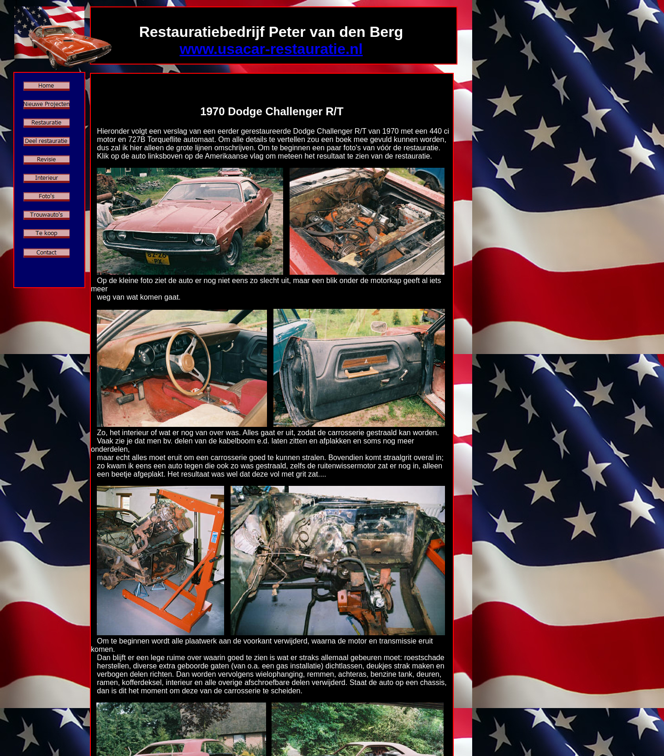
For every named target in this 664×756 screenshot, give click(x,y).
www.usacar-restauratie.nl (270, 49)
